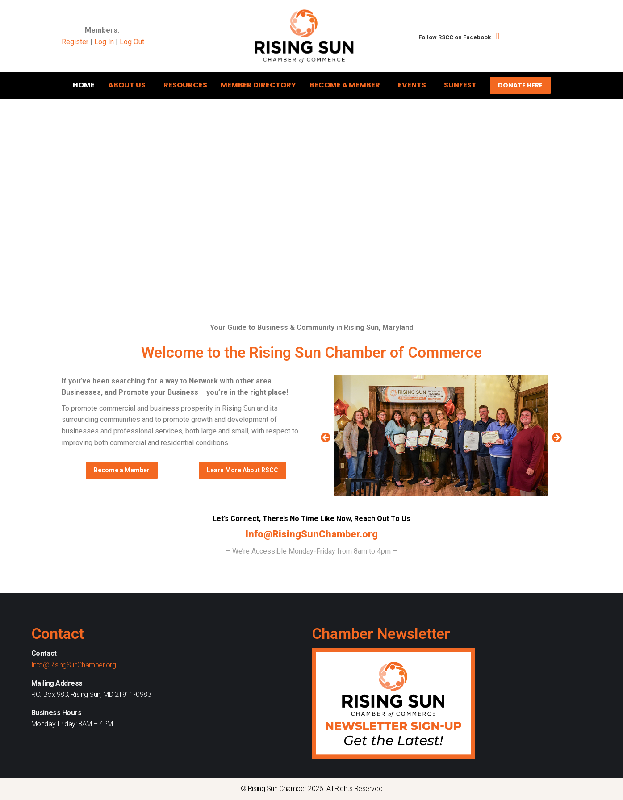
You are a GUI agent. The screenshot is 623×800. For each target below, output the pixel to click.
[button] (325, 437)
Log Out (132, 42)
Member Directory (258, 85)
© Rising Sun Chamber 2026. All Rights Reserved (311, 788)
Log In (104, 42)
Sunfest (460, 85)
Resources (185, 85)
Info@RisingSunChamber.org (312, 534)
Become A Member (347, 85)
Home (84, 85)
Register (75, 42)
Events (414, 85)
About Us (129, 85)
